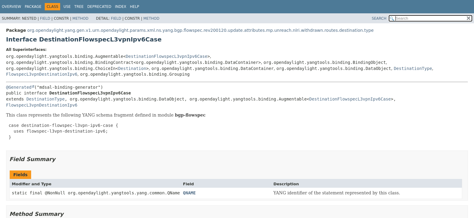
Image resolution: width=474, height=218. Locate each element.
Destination (132, 68)
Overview (11, 7)
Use (67, 7)
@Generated (18, 87)
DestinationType (413, 68)
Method (81, 18)
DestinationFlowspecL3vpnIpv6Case (166, 56)
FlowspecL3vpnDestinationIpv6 (41, 74)
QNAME (189, 192)
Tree (79, 7)
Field (45, 18)
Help (134, 7)
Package (33, 7)
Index (120, 7)
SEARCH (379, 18)
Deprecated (99, 7)
